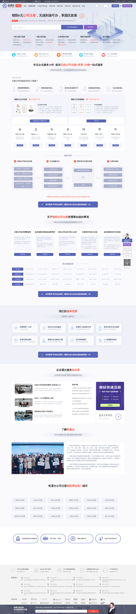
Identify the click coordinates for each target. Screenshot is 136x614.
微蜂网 (123, 1)
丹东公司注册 (109, 500)
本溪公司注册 (91, 500)
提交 (93, 611)
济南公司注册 (91, 516)
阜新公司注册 (55, 508)
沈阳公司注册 (19, 500)
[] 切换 (37, 1)
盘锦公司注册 (91, 508)
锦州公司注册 (19, 508)
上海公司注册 (73, 516)
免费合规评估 (127, 248)
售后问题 (127, 255)
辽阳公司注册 (73, 508)
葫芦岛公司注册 (20, 516)
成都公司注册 (55, 516)
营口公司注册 (37, 508)
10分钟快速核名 (72, 27)
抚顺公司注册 (73, 500)
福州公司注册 (37, 516)
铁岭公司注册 (109, 508)
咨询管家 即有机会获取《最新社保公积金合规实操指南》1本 (68, 204)
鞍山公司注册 (55, 500)
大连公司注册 (37, 500)
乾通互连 (130, 1)
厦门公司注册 (109, 516)
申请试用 (127, 252)
